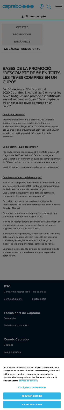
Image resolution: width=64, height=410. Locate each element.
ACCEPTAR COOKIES (31, 405)
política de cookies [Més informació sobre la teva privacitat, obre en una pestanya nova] (28, 381)
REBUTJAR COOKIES (32, 396)
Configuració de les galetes (32, 387)
